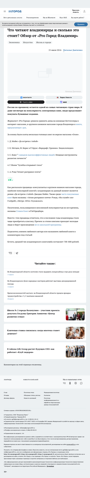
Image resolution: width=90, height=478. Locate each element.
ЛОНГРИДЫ (7, 379)
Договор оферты (9, 398)
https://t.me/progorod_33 (46, 454)
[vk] (11, 253)
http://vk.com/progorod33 (12, 454)
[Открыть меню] (4, 11)
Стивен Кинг (22, 211)
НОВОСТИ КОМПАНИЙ (30, 379)
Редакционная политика (51, 392)
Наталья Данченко (73, 50)
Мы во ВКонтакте (49, 18)
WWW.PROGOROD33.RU (23, 410)
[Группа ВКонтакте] (25, 97)
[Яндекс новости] (64, 97)
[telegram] (17, 253)
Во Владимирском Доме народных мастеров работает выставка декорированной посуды (45, 284)
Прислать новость (75, 11)
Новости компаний (30, 398)
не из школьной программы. (48, 224)
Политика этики (29, 392)
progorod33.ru (71, 444)
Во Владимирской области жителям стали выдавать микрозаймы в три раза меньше (45, 273)
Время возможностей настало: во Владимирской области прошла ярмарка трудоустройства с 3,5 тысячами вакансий (45, 296)
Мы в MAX (63, 18)
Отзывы (6, 395)
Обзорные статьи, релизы (32, 395)
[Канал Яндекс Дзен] (25, 102)
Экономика (14, 42)
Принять (80, 24)
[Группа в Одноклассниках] (70, 383)
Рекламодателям (32, 18)
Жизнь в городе (43, 42)
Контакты (47, 395)
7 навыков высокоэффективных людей (36, 155)
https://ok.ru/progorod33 (29, 454)
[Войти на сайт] (84, 11)
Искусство (28, 42)
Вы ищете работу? (77, 18)
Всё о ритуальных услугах (13, 18)
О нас (5, 392)
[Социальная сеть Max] (64, 102)
